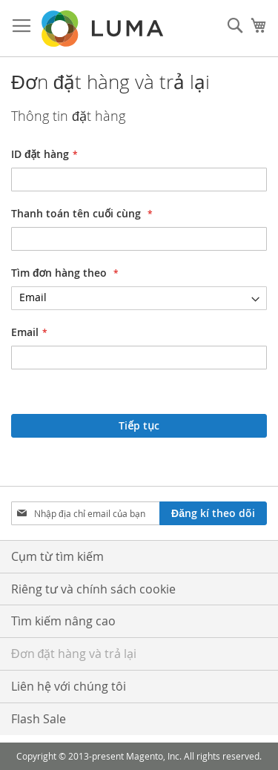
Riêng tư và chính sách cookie (93, 589)
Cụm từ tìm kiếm (57, 556)
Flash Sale (38, 719)
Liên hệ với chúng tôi (68, 686)
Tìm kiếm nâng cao (63, 621)
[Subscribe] (213, 513)
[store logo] (104, 28)
